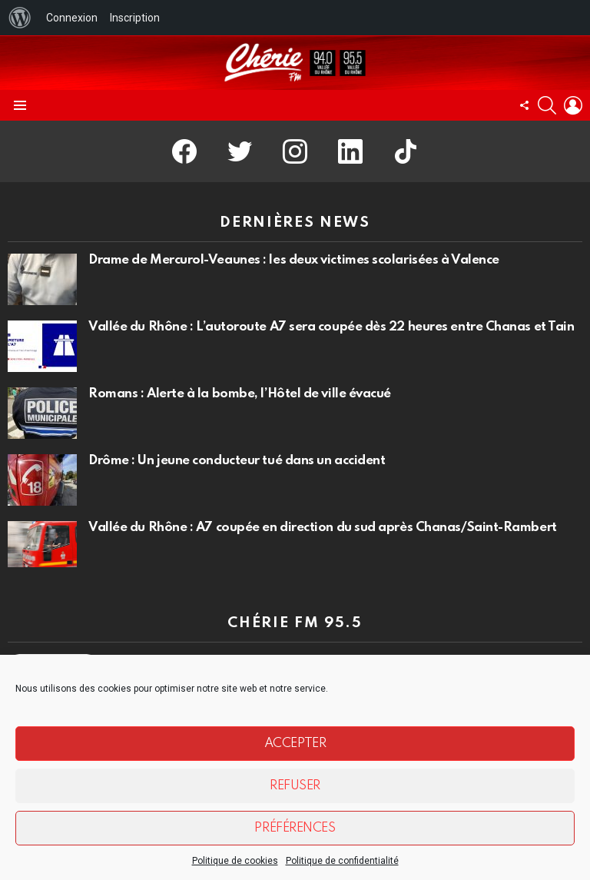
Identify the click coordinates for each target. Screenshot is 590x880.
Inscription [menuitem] (135, 18)
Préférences (294, 828)
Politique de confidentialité (342, 860)
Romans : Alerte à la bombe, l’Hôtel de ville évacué (239, 393)
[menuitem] (20, 17)
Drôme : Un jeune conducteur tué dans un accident (236, 460)
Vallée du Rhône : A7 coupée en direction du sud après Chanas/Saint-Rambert (322, 527)
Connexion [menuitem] (72, 18)
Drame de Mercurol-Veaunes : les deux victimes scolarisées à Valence (293, 260)
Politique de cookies (235, 860)
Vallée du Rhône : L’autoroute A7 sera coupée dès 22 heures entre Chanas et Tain (331, 327)
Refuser (295, 785)
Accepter (295, 743)
